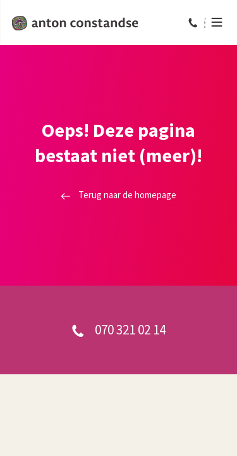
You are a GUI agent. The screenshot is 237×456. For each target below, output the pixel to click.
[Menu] (213, 22)
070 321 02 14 (118, 329)
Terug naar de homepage (118, 195)
